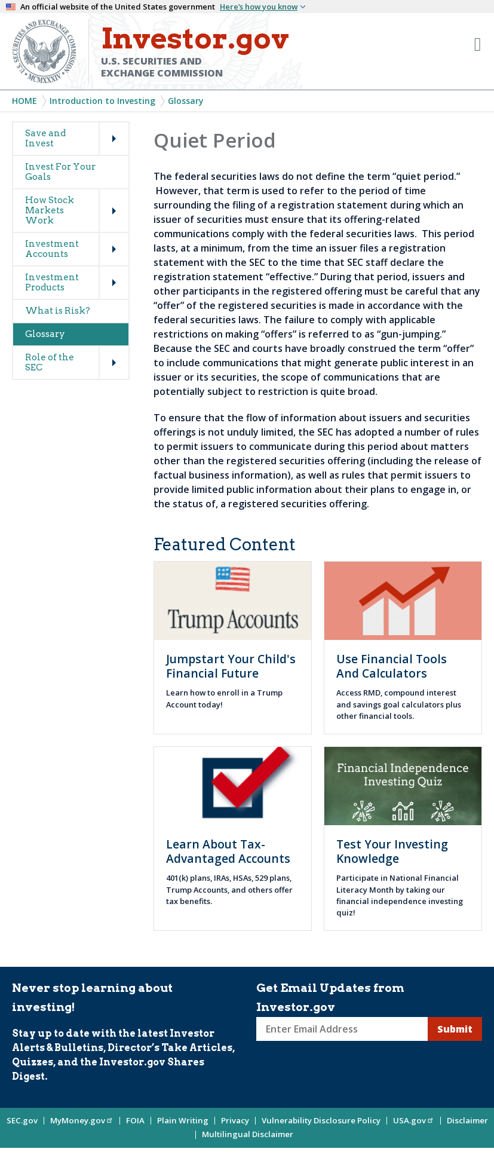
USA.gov (413, 1120)
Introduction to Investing (102, 100)
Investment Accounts (52, 248)
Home (24, 100)
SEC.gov (22, 1120)
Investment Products (52, 282)
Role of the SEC (49, 362)
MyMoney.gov (81, 1120)
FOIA (135, 1120)
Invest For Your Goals (60, 171)
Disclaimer (467, 1120)
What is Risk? (57, 310)
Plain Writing (182, 1120)
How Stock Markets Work (49, 210)
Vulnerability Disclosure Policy (321, 1120)
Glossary (186, 100)
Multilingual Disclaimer (247, 1134)
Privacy (235, 1120)
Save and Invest (45, 138)
